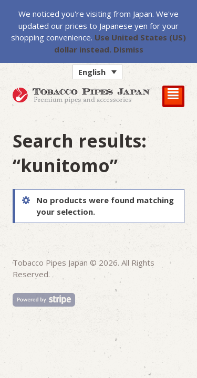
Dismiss (128, 49)
